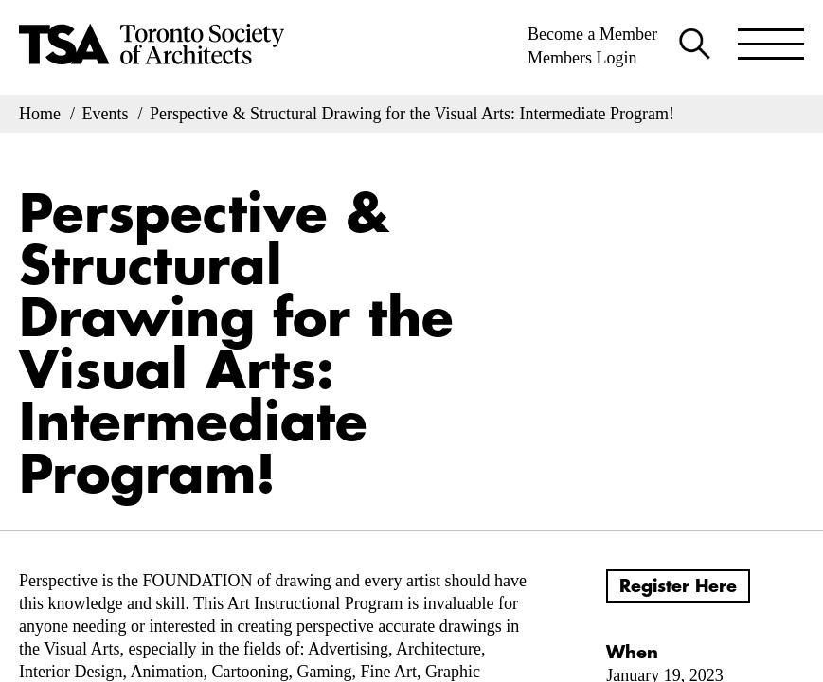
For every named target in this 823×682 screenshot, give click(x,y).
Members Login (582, 57)
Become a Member (592, 34)
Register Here (678, 586)
